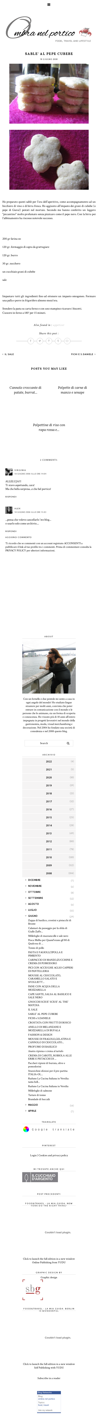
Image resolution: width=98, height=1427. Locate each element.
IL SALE (9, 354)
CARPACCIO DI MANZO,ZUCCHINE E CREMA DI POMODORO (50, 961)
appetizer (58, 325)
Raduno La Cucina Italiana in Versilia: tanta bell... (48, 1080)
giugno (33, 916)
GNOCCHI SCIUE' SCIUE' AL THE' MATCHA (48, 1003)
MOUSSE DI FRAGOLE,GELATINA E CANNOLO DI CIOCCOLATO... (49, 1040)
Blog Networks (45, 1392)
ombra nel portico (46, 1399)
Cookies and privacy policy (53, 1155)
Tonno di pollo (36, 948)
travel (46, 1405)
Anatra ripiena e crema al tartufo (45, 1051)
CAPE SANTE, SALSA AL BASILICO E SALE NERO (49, 995)
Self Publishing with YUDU (49, 1367)
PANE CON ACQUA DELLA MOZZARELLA (44, 988)
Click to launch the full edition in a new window (49, 1259)
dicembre (34, 880)
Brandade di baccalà (39, 1099)
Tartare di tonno (37, 1095)
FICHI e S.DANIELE (82, 354)
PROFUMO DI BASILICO (42, 1047)
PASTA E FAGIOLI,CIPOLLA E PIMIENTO (45, 954)
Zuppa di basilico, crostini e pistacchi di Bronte (49, 922)
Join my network (45, 1410)
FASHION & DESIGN (40, 1035)
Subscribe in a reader (48, 1378)
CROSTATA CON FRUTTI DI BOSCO (49, 1022)
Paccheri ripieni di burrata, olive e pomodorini (46, 1064)
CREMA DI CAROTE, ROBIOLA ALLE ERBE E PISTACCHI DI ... (50, 1057)
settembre (35, 898)
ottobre (34, 892)
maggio (33, 1104)
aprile (32, 1110)
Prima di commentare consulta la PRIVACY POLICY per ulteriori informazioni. (48, 548)
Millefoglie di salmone (40, 1091)
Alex (17, 508)
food (40, 1405)
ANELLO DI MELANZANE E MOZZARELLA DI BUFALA (44, 1028)
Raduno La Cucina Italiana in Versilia (48, 1086)
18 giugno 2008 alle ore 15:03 (30, 512)
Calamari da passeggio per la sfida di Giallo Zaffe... (47, 929)
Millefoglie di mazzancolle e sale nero (48, 936)
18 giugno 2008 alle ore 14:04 (30, 474)
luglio (32, 910)
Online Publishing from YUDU (49, 1262)
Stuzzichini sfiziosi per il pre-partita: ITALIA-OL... (48, 1072)
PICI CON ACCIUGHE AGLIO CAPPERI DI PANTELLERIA (50, 969)
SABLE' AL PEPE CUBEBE (43, 1014)
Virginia (20, 470)
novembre (35, 886)
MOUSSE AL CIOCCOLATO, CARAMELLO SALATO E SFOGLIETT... (44, 979)
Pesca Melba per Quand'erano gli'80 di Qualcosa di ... (49, 941)
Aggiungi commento (18, 537)
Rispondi (11, 497)
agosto (33, 904)
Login (33, 1155)
